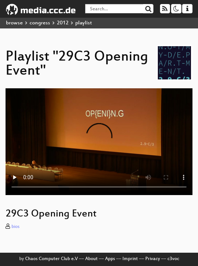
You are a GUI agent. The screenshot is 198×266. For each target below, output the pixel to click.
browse (14, 23)
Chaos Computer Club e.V (51, 259)
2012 (63, 23)
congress (39, 23)
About (91, 259)
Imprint (130, 259)
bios (15, 226)
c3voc (173, 259)
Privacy (152, 259)
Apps (110, 259)
